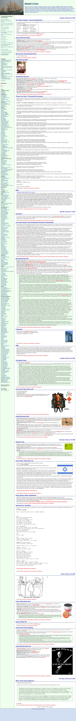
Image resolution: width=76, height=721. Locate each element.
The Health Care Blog (5, 206)
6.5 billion (34, 78)
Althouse (2, 111)
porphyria (49, 499)
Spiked (2, 100)
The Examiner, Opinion (5, 357)
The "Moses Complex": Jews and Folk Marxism (29, 20)
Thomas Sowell (4, 372)
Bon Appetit (3, 118)
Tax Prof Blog (3, 201)
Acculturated (3, 108)
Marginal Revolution (4, 171)
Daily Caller (3, 310)
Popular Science (4, 281)
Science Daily (3, 284)
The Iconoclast (3, 249)
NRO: (42, 623)
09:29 (25, 57)
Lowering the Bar (4, 198)
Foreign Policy (3, 319)
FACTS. (62, 81)
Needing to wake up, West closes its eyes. (37, 261)
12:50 (44, 714)
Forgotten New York (4, 121)
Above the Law (3, 194)
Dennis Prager (3, 314)
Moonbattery (3, 239)
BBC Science (3, 269)
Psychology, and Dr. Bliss (5, 73)
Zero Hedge (3, 175)
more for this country (40, 49)
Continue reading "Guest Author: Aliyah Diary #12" (26, 490)
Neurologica (3, 277)
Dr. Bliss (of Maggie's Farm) (6, 288)
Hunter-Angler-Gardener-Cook (6, 127)
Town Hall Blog (3, 375)
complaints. (39, 448)
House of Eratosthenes (5, 126)
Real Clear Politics (4, 341)
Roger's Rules (3, 343)
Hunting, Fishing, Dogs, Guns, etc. (6, 67)
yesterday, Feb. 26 (29, 331)
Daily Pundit (3, 219)
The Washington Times (5, 368)
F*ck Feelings (3, 289)
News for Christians (4, 259)
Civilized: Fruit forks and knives (6, 50)
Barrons (2, 159)
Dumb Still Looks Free (5, 223)
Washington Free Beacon (5, 377)
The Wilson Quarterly (5, 371)
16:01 (25, 608)
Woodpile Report (4, 157)
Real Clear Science (4, 282)
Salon (2, 344)
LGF (28, 659)
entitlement (45, 91)
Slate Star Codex (4, 295)
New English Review (4, 332)
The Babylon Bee (4, 146)
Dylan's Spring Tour (21, 631)
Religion (2, 74)
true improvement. (28, 396)
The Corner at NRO (4, 353)
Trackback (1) (46, 208)
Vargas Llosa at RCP (35, 661)
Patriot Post (3, 337)
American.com (3, 302)
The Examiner (3, 356)
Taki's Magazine (4, 142)
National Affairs (4, 328)
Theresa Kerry (28, 90)
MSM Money (3, 172)
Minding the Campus (5, 184)
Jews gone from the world (31, 268)
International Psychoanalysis (6, 291)
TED (2, 143)
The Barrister (22, 35)
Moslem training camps (42, 86)
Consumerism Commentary (6, 164)
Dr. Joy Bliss (22, 256)
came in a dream (57, 641)
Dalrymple (42, 422)
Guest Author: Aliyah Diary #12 (24, 460)
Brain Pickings (3, 119)
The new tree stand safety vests (25, 389)
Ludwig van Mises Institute (6, 170)
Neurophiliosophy (4, 278)
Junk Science (3, 273)
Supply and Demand (4, 174)
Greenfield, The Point (5, 231)
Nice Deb (2, 242)
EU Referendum (4, 96)
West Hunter (3, 156)
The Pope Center (4, 186)
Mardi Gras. (39, 40)
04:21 (31, 580)
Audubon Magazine (4, 116)
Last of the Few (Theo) (5, 97)
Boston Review (3, 304)
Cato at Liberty (3, 217)
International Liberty (4, 196)
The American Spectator (5, 350)
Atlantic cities (3, 115)
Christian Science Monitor (5, 305)
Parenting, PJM (4, 293)
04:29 (37, 355)
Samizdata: (27, 362)
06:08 (57, 256)
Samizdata (3, 98)
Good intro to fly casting (5, 27)
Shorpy (2, 138)
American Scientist (4, 268)
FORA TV (3, 318)
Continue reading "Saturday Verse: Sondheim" (26, 577)
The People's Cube (4, 190)
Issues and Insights (4, 234)
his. (42, 444)
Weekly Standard (4, 381)
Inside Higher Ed (4, 183)
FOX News (3, 320)
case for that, (46, 43)
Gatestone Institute (4, 323)
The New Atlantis (4, 362)
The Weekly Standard (5, 370)
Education (2, 62)
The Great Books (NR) (5, 150)
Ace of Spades (3, 208)
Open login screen (4, 386)
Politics (2, 72)
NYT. (66, 264)
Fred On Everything (4, 122)
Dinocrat (2, 221)
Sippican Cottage (4, 139)
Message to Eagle (4, 275)
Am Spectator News (4, 297)
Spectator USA (3, 140)
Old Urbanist (3, 135)
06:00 (42, 503)
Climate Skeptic (4, 270)
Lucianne (2, 326)
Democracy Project (20, 659)
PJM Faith (3, 261)
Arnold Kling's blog (4, 214)
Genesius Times (4, 125)
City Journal (3, 306)
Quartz (2, 339)
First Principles (3, 317)
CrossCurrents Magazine (5, 309)
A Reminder (19, 329)
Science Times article (24, 643)
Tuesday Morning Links (22, 76)
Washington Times (4, 379)
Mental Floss (3, 133)
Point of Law (3, 200)
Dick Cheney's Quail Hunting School (26, 53)
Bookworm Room (4, 216)
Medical (2, 68)
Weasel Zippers (4, 254)
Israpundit (3, 91)
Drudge (2, 315)
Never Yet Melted (4, 241)
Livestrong (3, 131)
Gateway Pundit (4, 228)
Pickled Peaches (4, 36)
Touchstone (3, 265)
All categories (3, 80)
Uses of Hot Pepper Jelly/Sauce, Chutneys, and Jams (6, 45)
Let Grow (2, 130)
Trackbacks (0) (38, 35)
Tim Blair (41, 50)
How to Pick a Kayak (4, 49)
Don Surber (3, 222)
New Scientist (3, 280)
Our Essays (3, 70)
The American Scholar (5, 349)
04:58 (39, 94)
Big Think (2, 117)
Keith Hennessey (4, 168)
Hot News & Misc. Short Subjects (6, 66)
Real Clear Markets (4, 173)
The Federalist (3, 358)
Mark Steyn (3, 238)
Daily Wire (3, 312)
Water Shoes (3, 38)
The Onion (3, 189)
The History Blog (4, 151)
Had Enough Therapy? (5, 290)
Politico (2, 338)
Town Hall (3, 373)
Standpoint (3, 346)
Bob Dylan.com (4, 104)
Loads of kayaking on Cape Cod (6, 52)
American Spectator (4, 113)
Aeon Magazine (4, 109)
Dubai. (29, 420)
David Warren (3, 95)
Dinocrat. (29, 45)
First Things (3, 257)
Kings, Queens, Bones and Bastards (26, 495)
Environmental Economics (5, 167)
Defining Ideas (3, 313)
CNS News (3, 307)
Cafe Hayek (3, 162)
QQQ (17, 190)
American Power (4, 211)
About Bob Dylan (4, 103)
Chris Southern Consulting (37, 718)
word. (41, 618)
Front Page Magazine (5, 321)
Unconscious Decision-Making (24, 637)
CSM (34, 660)
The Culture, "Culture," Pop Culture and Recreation (32, 220)
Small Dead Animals (4, 99)
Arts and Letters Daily (5, 303)
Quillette (2, 137)
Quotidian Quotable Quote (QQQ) (29, 208)
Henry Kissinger (65, 294)
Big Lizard (35, 432)
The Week (3, 369)
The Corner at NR (4, 352)
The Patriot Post (4, 366)
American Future (4, 210)
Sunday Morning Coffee (22, 416)
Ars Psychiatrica (4, 287)
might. (28, 84)
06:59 (30, 493)
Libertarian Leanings (66, 426)
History (2, 65)
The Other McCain (4, 250)
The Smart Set (3, 153)
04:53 (39, 685)
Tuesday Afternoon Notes (23, 37)
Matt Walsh (3, 132)
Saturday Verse (3, 75)
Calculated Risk (4, 163)
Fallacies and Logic (4, 63)
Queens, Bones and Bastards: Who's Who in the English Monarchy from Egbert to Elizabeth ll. (47, 501)
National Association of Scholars (7, 185)
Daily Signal (3, 311)
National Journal (4, 329)
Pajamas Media (4, 336)
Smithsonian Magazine (5, 345)
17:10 (30, 35)
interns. (29, 79)
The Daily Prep (3, 149)
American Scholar (4, 112)
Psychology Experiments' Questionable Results (5, 54)
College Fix (3, 179)
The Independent (4, 361)
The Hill (2, 360)
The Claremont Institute (5, 351)
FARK (2, 188)
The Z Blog (3, 154)
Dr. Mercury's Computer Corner (6, 61)
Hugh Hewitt (3, 233)
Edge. (29, 665)
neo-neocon (3, 240)
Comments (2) (33, 35)
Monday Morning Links (22, 258)
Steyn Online (3, 347)
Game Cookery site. (58, 216)
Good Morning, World (22, 59)
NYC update (3, 30)
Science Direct (3, 285)
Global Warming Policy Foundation (7, 271)
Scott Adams (3, 247)
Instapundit (3, 128)
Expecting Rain (4, 106)
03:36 (37, 208)
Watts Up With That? (5, 155)
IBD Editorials (3, 325)
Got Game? (19, 213)
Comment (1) (43, 51)
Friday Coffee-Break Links (23, 610)
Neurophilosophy (4, 279)
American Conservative (5, 209)
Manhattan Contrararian (5, 237)
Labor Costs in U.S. (4, 39)
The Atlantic (3, 145)
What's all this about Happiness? (25, 690)
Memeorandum (4, 327)
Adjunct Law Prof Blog (5, 195)
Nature (2, 276)
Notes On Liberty (4, 243)
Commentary (3, 308)
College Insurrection (4, 180)
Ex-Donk (60, 431)
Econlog (2, 166)
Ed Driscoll (3, 224)
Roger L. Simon (4, 246)
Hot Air (2, 232)
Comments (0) (28, 57)
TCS (37, 662)
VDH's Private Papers (5, 252)
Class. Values (31, 83)
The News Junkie (23, 51)
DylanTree (3, 105)
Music (2, 69)
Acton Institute (3, 256)
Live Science (3, 274)
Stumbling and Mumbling (5, 101)
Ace (36, 87)
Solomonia (3, 93)
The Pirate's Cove (4, 251)
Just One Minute (4, 235)
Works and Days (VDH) (5, 382)
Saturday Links (20, 442)
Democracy (3, 220)
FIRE (2, 181)
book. (43, 44)
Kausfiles (2, 236)
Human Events (3, 324)
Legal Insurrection (4, 197)
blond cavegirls (29, 263)
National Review (4, 330)
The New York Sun (4, 365)
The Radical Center (21, 360)
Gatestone (3, 322)
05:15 (37, 414)
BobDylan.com (37, 633)
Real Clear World (4, 342)
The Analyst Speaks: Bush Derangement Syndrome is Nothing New (35, 222)
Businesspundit (4, 161)
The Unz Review (4, 367)
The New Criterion (4, 363)
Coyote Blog (3, 120)
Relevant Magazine (4, 264)
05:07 (28, 343)
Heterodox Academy (4, 182)
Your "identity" (3, 41)
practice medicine (24, 47)
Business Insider (4, 160)
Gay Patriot (3, 229)
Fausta (2, 226)
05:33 (39, 327)
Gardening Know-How (5, 124)
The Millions (3, 152)
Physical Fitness (3, 71)
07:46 (42, 220)
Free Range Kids (4, 123)
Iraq (43, 275)
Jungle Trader (3, 129)
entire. (20, 457)
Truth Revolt (3, 376)
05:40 (42, 653)
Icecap (2, 272)
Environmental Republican (6, 225)
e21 (1, 165)
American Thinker (4, 301)
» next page (51, 716)
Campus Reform (4, 177)
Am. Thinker (69, 269)
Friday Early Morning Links (23, 655)
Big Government (4, 215)
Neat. (31, 88)
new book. (55, 447)
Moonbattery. (42, 83)
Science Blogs (3, 283)
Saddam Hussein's (60, 280)
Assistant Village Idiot (5, 114)
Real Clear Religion (4, 262)
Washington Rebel (4, 253)
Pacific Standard (4, 335)
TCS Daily (3, 348)
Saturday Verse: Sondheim (23, 505)
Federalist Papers (4, 316)
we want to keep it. (63, 80)
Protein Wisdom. (36, 614)
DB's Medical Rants (4, 204)
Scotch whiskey (40, 92)
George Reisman (4, 230)
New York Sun (3, 333)
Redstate (2, 245)
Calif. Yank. (43, 666)
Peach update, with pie (5, 28)
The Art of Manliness (4, 144)
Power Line (3, 244)
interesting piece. (39, 33)
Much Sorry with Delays (5, 19)
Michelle (43, 616)
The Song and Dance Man (5, 78)
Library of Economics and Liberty (7, 169)
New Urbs (3, 134)
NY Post (2, 334)
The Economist (3, 354)
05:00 (25, 74)
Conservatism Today (4, 218)
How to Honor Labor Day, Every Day (7, 23)
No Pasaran (3, 92)
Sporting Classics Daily (5, 141)
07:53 (39, 458)
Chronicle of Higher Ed (5, 178)
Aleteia (2, 110)
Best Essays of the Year (5, 60)
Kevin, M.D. (3, 205)
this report (42, 262)
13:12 (39, 51)
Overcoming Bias (4, 136)
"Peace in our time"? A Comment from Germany (29, 96)
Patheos (2, 260)
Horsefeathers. (47, 433)
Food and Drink (3, 64)
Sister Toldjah (3, 248)
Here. (26, 55)
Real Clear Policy (4, 340)
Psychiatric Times (4, 294)
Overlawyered (3, 199)
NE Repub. (48, 613)
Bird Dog (21, 57)
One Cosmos (3, 292)
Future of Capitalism (4, 227)
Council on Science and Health (6, 203)
